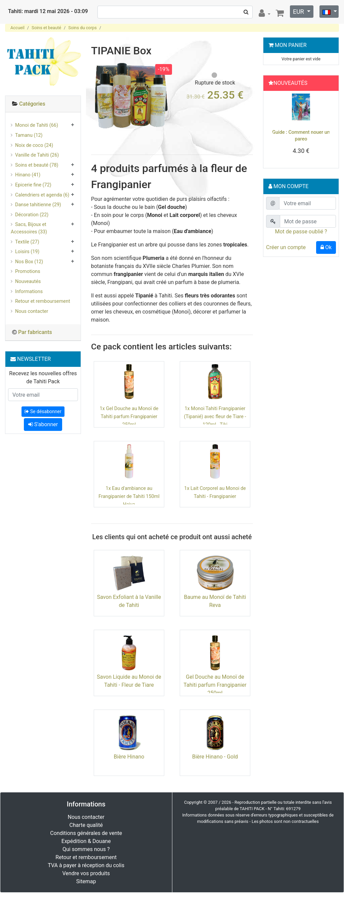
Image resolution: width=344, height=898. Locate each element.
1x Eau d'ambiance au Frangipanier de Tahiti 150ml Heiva (128, 496)
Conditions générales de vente (86, 833)
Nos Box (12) (29, 262)
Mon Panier (291, 45)
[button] (271, 131)
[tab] (43, 104)
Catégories (32, 104)
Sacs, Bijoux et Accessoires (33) (29, 228)
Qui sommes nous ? (86, 849)
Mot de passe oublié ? (301, 231)
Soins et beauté (46, 27)
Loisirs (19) (27, 252)
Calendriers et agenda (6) (42, 195)
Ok (326, 247)
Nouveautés (28, 281)
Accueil (17, 27)
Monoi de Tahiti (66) (36, 125)
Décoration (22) (31, 215)
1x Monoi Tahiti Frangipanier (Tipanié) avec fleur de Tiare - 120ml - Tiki (215, 417)
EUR (299, 11)
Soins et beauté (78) (36, 165)
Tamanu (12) (29, 135)
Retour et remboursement (42, 301)
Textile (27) (27, 242)
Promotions (27, 271)
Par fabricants (35, 332)
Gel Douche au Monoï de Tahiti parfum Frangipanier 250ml (214, 685)
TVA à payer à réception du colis (86, 865)
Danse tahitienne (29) (38, 205)
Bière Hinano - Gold (215, 756)
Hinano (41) (27, 175)
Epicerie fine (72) (33, 185)
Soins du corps (82, 27)
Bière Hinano (129, 756)
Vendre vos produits (86, 873)
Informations (29, 291)
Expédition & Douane (86, 841)
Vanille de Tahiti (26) (37, 155)
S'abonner (43, 424)
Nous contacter (31, 311)
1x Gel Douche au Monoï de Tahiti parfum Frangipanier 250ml (129, 417)
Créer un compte (286, 247)
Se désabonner (43, 411)
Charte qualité (86, 825)
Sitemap (86, 881)
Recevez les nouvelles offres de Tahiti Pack (43, 377)
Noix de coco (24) (34, 145)
